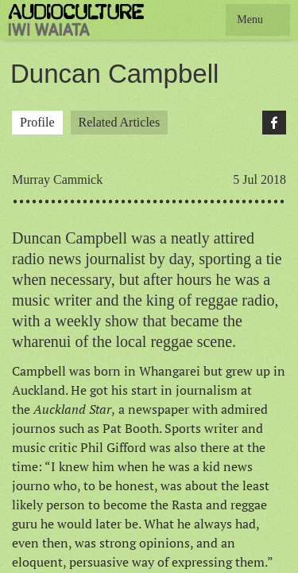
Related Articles (120, 122)
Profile (37, 122)
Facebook (274, 122)
